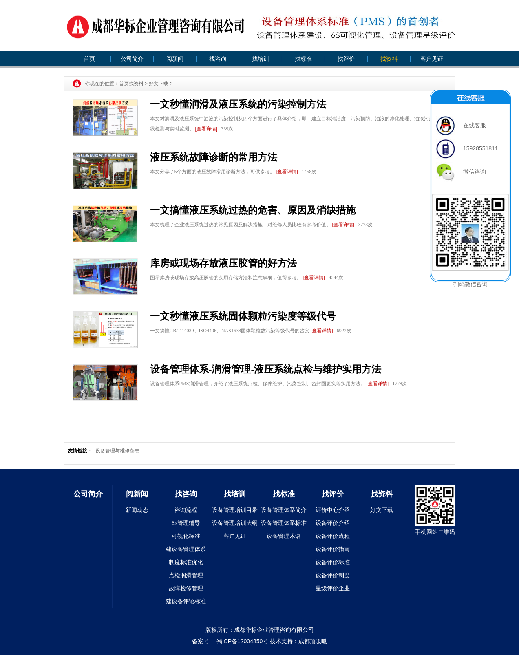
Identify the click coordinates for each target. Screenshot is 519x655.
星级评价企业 (333, 588)
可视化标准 (186, 536)
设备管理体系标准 (284, 523)
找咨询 (217, 58)
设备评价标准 (333, 562)
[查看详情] (206, 129)
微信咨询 (461, 171)
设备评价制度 (333, 575)
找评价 (346, 58)
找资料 (389, 58)
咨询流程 (185, 510)
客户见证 (431, 58)
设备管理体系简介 (284, 510)
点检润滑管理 (186, 575)
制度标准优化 (186, 562)
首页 (89, 58)
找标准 (303, 58)
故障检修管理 (186, 588)
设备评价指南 (333, 549)
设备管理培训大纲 (235, 523)
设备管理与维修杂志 (117, 451)
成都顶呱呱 (312, 641)
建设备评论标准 (186, 601)
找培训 (260, 58)
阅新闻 (174, 58)
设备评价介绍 (333, 523)
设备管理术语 (284, 536)
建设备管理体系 (186, 549)
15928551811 (467, 148)
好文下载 (158, 83)
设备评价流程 (333, 536)
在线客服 (461, 125)
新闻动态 (137, 510)
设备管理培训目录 (235, 510)
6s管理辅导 (186, 523)
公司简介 (132, 58)
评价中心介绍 (333, 510)
